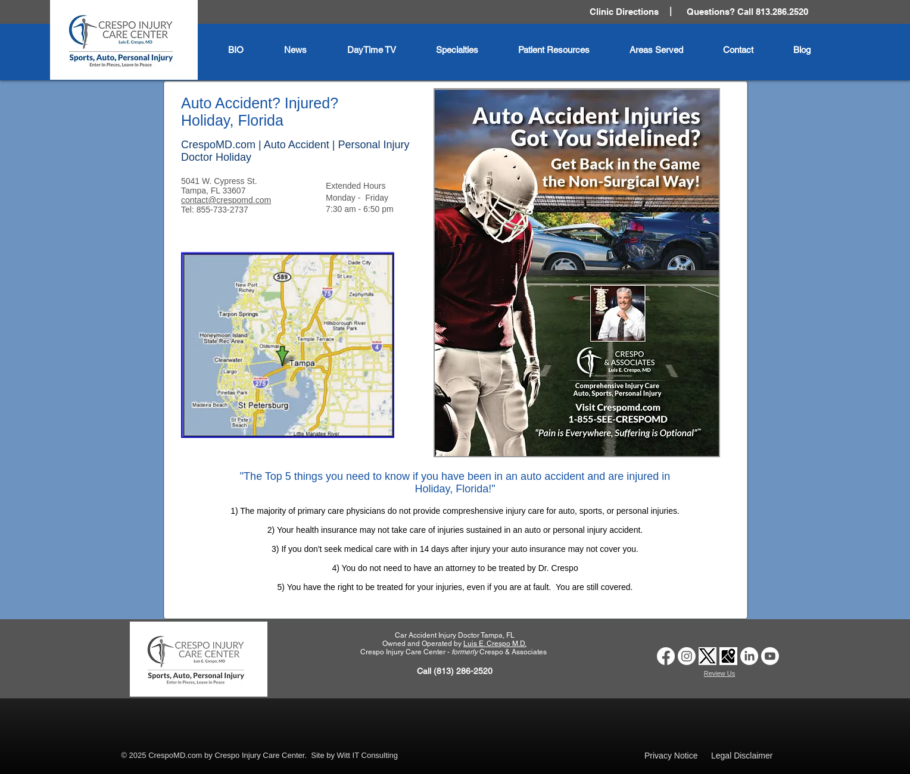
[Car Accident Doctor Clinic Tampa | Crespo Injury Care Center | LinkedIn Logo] (749, 656)
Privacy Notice (670, 755)
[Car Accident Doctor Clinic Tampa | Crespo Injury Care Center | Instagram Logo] (687, 656)
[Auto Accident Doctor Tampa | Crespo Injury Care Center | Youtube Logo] (770, 656)
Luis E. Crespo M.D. (494, 643)
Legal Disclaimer (741, 755)
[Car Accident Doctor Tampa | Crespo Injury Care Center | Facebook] (666, 656)
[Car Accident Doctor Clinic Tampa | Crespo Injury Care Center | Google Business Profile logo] (728, 656)
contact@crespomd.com (226, 200)
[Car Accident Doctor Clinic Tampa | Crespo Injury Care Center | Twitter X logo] (707, 656)
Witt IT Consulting (367, 755)
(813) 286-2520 (463, 671)
